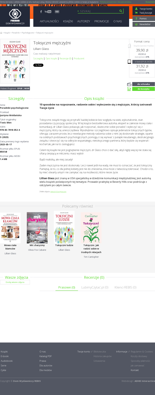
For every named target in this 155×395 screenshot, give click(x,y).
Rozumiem (150, 2)
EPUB (19, 88)
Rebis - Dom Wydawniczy (15, 16)
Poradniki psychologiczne (14, 107)
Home (1, 33)
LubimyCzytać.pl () (94, 287)
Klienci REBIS (125, 287)
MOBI (26, 88)
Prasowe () (66, 287)
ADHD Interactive (145, 380)
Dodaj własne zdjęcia (15, 282)
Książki (7, 32)
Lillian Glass (41, 49)
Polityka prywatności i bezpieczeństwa (115, 2)
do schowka (143, 83)
